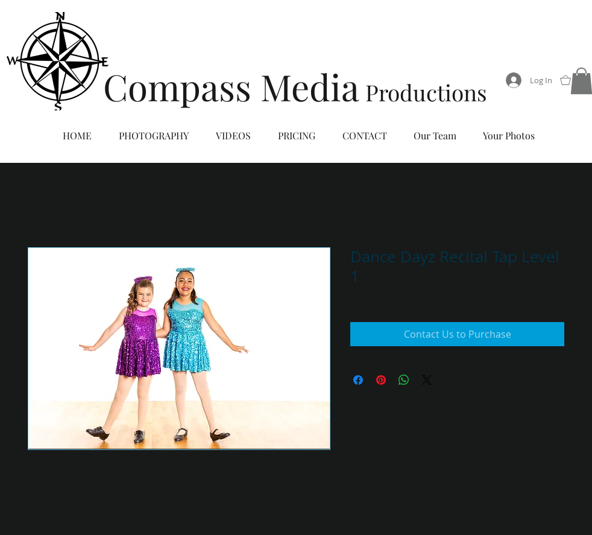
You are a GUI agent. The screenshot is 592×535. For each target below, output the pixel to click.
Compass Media (231, 86)
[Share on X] (427, 380)
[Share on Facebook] (358, 380)
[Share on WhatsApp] (404, 380)
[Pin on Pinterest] (381, 380)
